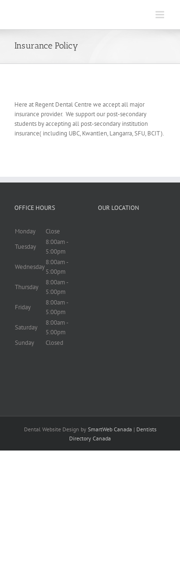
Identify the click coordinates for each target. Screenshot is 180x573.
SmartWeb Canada (110, 429)
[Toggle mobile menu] (161, 15)
